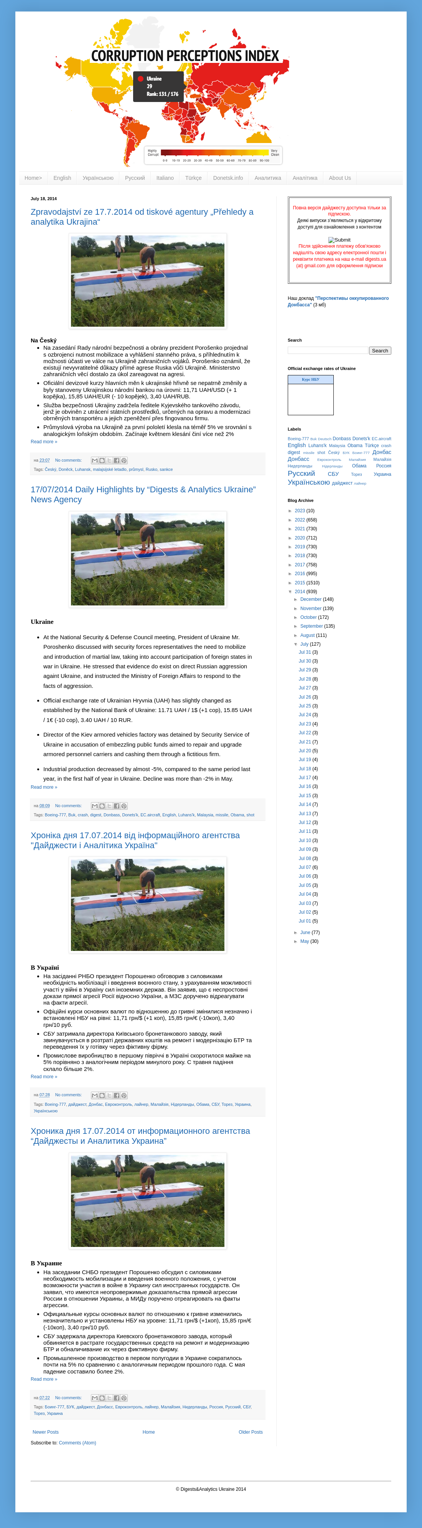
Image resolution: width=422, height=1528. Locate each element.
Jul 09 (305, 849)
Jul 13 (305, 813)
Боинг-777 (54, 1407)
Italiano (165, 178)
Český (50, 469)
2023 (301, 510)
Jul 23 (305, 724)
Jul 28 (305, 679)
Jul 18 (305, 768)
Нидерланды (195, 1407)
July (305, 644)
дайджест (77, 1104)
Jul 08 (305, 858)
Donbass (112, 815)
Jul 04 (305, 894)
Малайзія (160, 1104)
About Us (340, 178)
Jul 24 (305, 714)
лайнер (141, 1104)
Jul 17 (305, 777)
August (308, 635)
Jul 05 (305, 885)
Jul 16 (305, 786)
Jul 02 (305, 912)
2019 (301, 546)
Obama (237, 815)
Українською (97, 178)
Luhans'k (186, 815)
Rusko (152, 469)
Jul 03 (305, 903)
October (309, 617)
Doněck (66, 469)
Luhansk (83, 469)
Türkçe (193, 178)
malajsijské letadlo (110, 469)
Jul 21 (305, 742)
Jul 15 (305, 795)
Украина (243, 1104)
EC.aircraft (150, 815)
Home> (33, 178)
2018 (301, 555)
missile (222, 815)
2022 (301, 520)
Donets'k (130, 815)
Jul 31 (305, 652)
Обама (202, 1104)
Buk (72, 815)
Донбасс (105, 1407)
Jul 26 (305, 697)
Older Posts (251, 1432)
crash (83, 815)
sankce (166, 469)
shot (250, 815)
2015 (301, 583)
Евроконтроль (118, 1104)
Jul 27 (305, 688)
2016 (301, 573)
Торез (227, 1104)
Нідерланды (182, 1104)
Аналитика (268, 178)
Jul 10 (305, 840)
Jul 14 (305, 804)
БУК (70, 1407)
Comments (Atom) (77, 1443)
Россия (216, 1407)
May (305, 941)
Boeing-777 (55, 815)
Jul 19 (305, 759)
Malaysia (205, 815)
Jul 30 (305, 661)
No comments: (69, 460)
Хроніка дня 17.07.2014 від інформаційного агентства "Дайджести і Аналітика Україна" (135, 840)
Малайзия (170, 1407)
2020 (301, 538)
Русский (135, 178)
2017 (301, 564)
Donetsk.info (228, 178)
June (306, 932)
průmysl (136, 469)
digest (95, 815)
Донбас (96, 1104)
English (62, 178)
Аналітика (305, 178)
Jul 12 (305, 822)
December (311, 599)
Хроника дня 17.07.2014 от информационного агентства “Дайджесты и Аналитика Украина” (140, 1136)
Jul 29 (305, 670)
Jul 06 (305, 876)
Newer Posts (46, 1432)
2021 (301, 528)
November (311, 608)
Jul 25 (305, 706)
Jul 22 (305, 732)
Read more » (44, 441)
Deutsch (324, 439)
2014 (301, 591)
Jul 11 (305, 831)
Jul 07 (305, 867)
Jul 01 (305, 921)
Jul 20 (305, 750)
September (312, 626)
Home (149, 1432)
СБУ (215, 1104)
